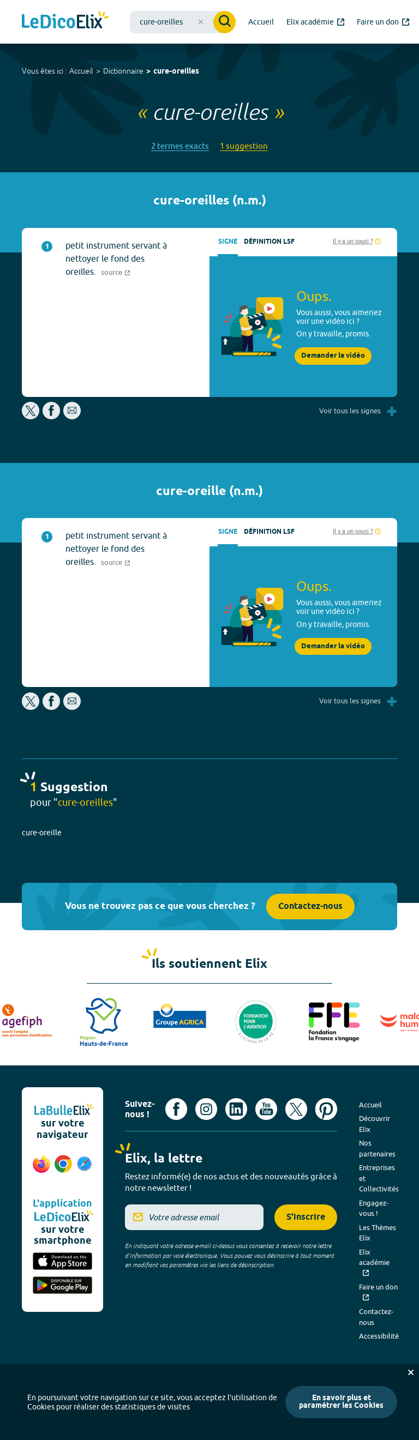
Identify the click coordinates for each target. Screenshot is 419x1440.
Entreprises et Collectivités (379, 1178)
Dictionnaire (123, 71)
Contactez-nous (310, 906)
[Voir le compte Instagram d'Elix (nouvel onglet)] (206, 1109)
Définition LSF (269, 241)
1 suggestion (244, 145)
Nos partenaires (377, 1148)
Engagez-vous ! (373, 1208)
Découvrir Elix (374, 1124)
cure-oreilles (176, 72)
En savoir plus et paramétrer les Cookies (341, 1402)
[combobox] (183, 22)
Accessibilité (379, 1335)
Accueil (81, 71)
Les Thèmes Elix (377, 1233)
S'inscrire (305, 1217)
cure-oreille (42, 832)
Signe (227, 241)
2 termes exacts (180, 145)
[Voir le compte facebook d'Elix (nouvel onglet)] (176, 1109)
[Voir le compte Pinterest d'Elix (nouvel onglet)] (326, 1109)
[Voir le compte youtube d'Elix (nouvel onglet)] (266, 1109)
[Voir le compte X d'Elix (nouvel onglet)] (296, 1109)
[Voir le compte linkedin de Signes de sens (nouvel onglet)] (236, 1109)
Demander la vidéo (333, 355)
